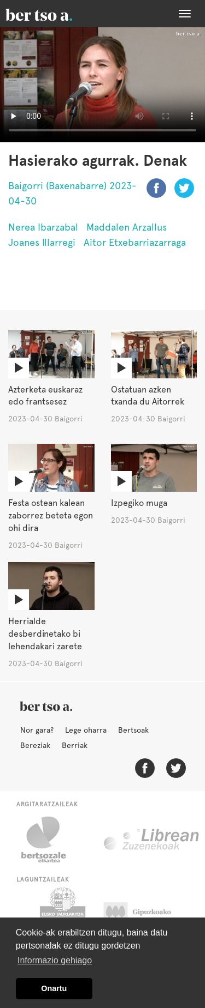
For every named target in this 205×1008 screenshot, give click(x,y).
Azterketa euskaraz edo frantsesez (45, 395)
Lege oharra (86, 730)
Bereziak (35, 745)
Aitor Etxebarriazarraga (135, 242)
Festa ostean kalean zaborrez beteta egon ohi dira (50, 515)
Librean (152, 839)
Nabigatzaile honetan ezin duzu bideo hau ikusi (102, 84)
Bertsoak (133, 730)
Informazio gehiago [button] (54, 960)
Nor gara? (37, 730)
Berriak (74, 745)
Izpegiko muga (139, 503)
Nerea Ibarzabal (43, 227)
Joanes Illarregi (41, 242)
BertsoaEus (54, 13)
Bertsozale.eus (50, 839)
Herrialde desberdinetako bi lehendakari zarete (45, 633)
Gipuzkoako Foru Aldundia (148, 915)
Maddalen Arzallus (126, 227)
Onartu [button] (54, 988)
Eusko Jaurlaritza (61, 915)
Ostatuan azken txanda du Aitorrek (147, 395)
